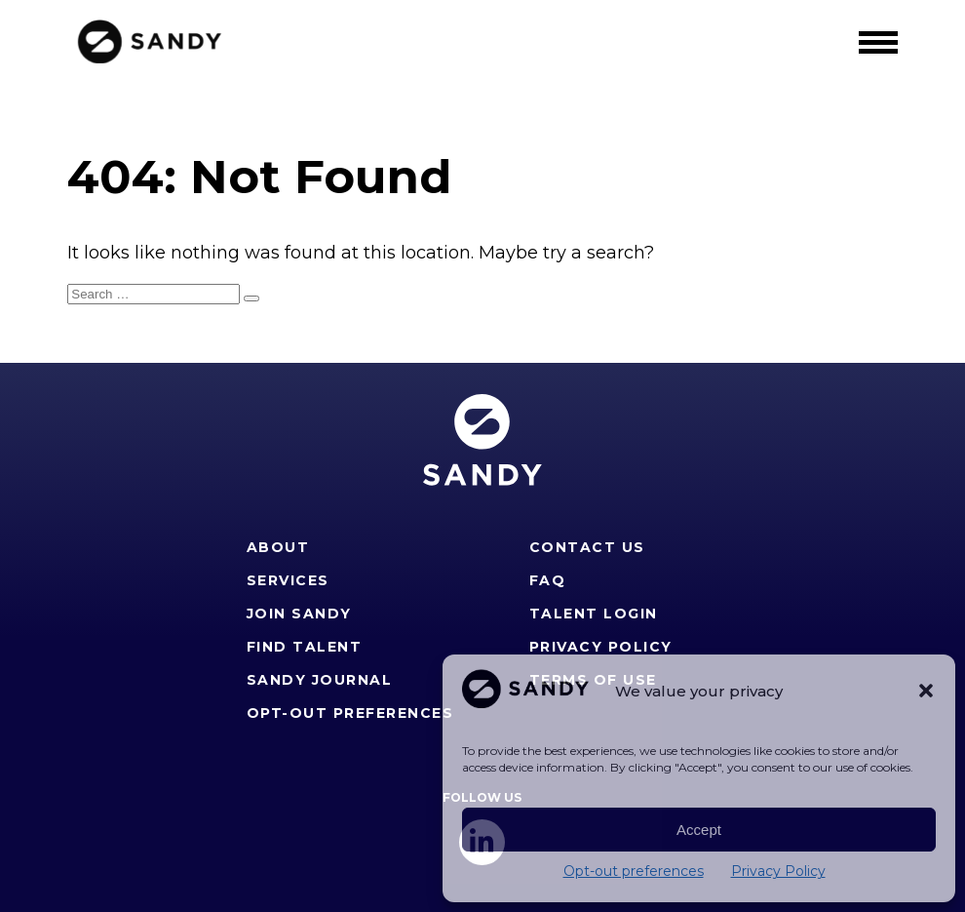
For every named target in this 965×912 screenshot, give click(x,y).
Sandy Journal (320, 680)
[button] (926, 690)
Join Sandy (299, 613)
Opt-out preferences (633, 871)
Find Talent (305, 646)
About (278, 547)
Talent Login (593, 613)
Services (288, 580)
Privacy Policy (778, 871)
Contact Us (587, 547)
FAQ (547, 580)
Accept (698, 829)
